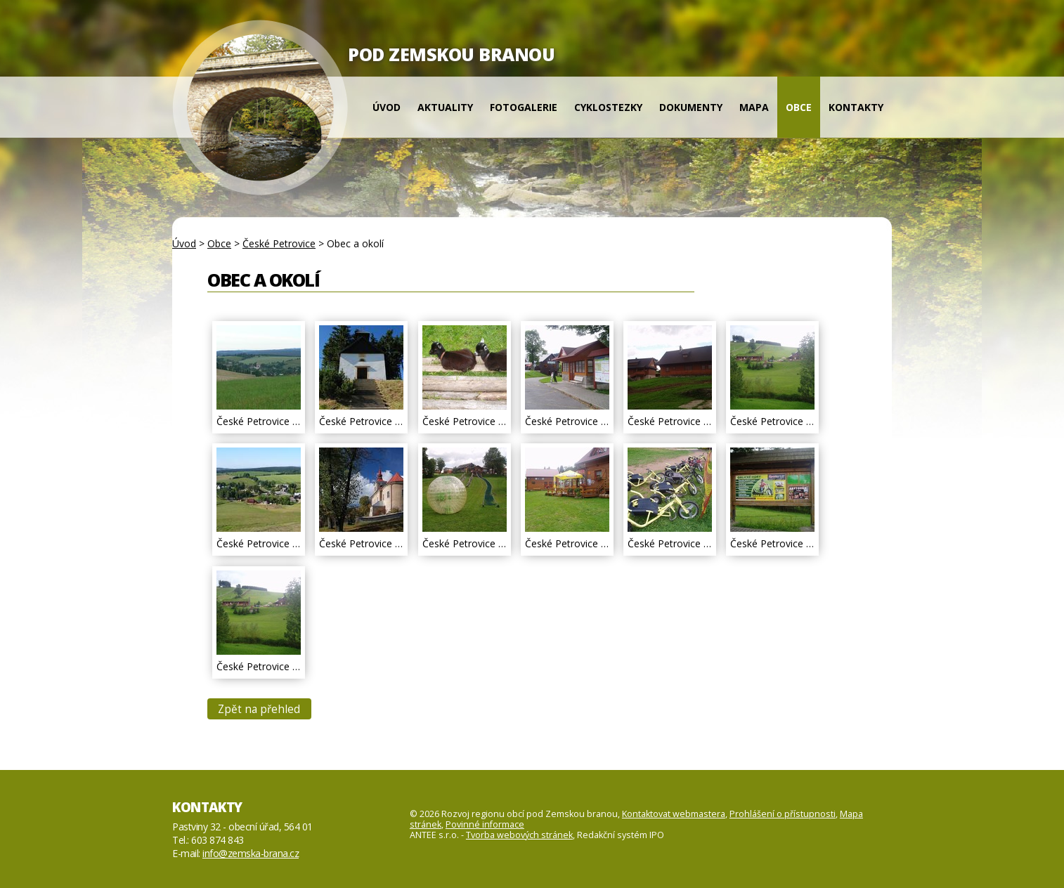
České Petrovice (279, 243)
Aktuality (445, 107)
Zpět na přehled (259, 709)
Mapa (754, 107)
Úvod (386, 107)
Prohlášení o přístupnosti (782, 814)
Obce (799, 107)
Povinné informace (485, 824)
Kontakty (856, 107)
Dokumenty (690, 107)
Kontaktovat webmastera (673, 814)
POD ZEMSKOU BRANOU (451, 54)
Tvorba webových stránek (519, 835)
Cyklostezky (608, 107)
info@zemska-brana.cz (250, 853)
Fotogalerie (523, 107)
